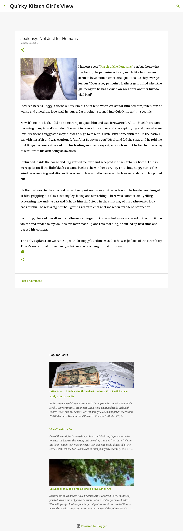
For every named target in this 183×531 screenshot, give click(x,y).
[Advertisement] (91, 317)
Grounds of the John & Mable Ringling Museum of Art (80, 488)
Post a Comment (31, 280)
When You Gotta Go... (61, 429)
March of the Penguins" (116, 66)
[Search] (78, 6)
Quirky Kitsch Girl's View (41, 6)
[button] (23, 50)
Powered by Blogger (91, 526)
